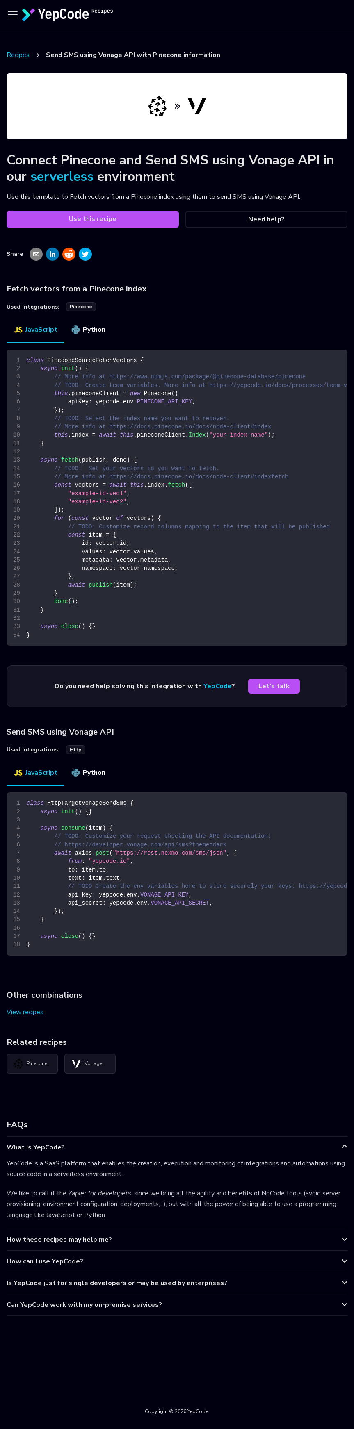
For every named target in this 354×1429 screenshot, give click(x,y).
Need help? (266, 219)
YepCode (217, 686)
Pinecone (30, 1064)
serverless (62, 176)
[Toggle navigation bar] (13, 15)
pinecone (81, 306)
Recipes (18, 54)
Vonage (86, 1064)
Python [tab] (88, 329)
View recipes (25, 1012)
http (76, 749)
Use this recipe (92, 218)
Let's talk (274, 686)
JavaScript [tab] (35, 329)
